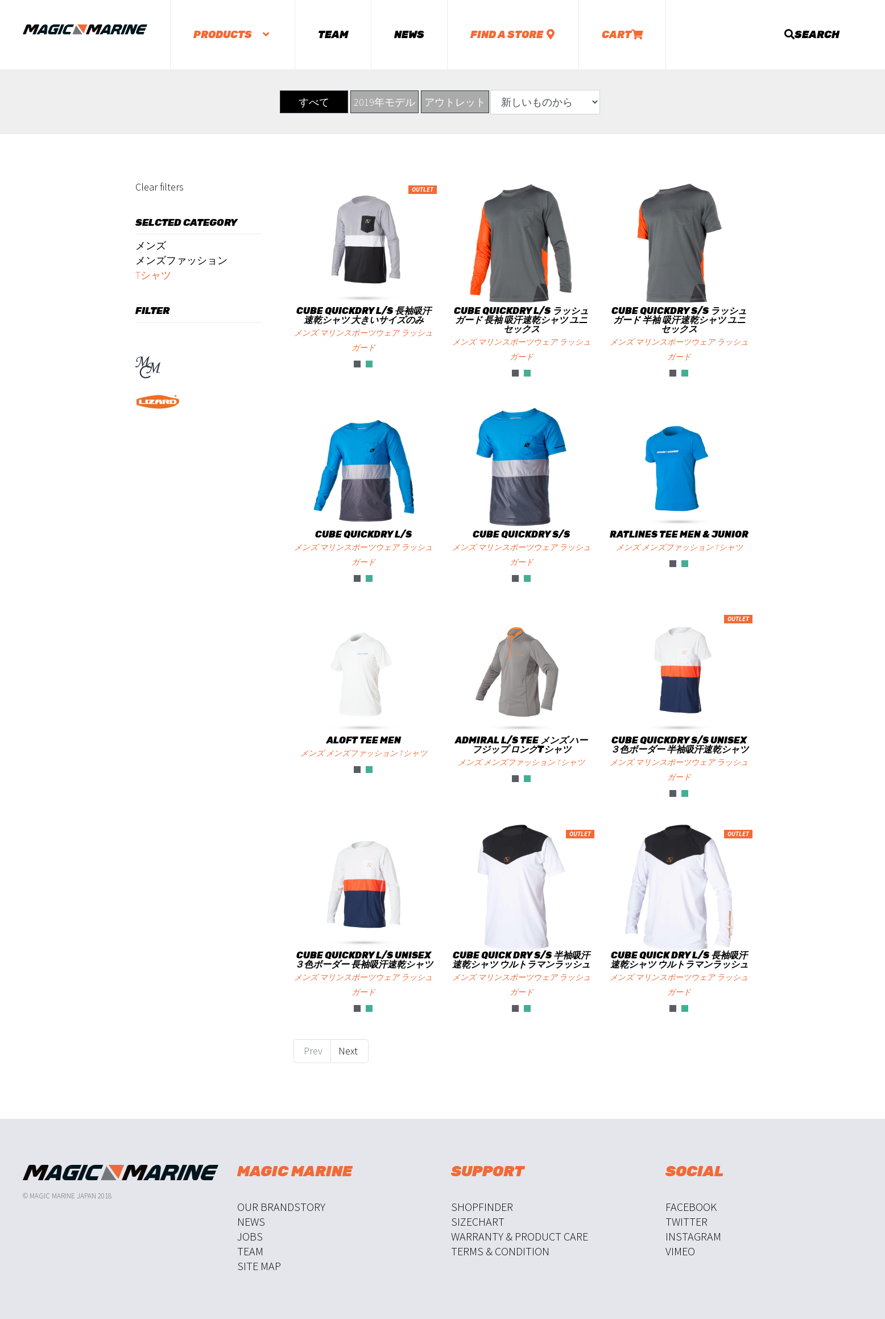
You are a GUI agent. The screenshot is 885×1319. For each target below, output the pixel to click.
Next (349, 1050)
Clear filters (159, 186)
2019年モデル (384, 102)
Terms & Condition (500, 1251)
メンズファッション (181, 260)
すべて (314, 102)
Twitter (686, 1221)
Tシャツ (153, 275)
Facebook (691, 1207)
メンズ (150, 245)
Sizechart (477, 1221)
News (409, 34)
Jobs (250, 1236)
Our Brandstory (281, 1207)
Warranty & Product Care (519, 1236)
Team (333, 34)
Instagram (693, 1236)
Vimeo (680, 1251)
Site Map (259, 1266)
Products (232, 34)
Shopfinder (482, 1207)
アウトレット (455, 102)
